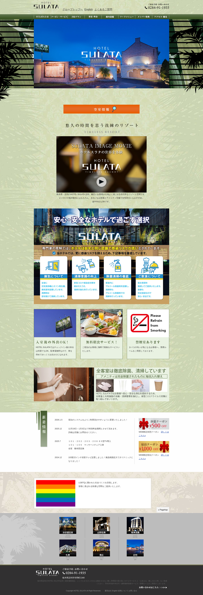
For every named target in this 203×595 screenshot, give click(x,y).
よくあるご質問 (103, 9)
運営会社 (108, 591)
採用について (123, 591)
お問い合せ (133, 591)
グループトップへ (72, 9)
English (88, 9)
